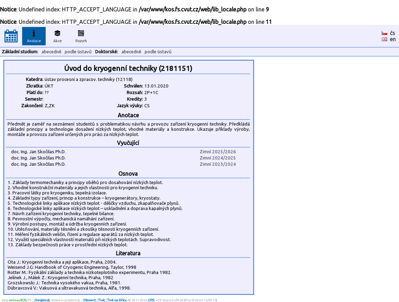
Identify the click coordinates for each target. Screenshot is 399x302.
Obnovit (90, 300)
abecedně (51, 51)
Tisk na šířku (116, 300)
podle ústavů (78, 51)
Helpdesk (42, 300)
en (393, 39)
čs (392, 33)
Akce (57, 35)
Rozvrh (81, 35)
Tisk (101, 300)
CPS (151, 300)
